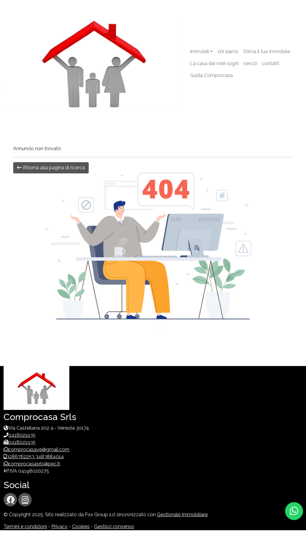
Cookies (81, 526)
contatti (270, 63)
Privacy (59, 526)
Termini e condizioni (25, 526)
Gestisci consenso (114, 526)
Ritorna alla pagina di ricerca (51, 167)
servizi (250, 63)
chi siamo (228, 51)
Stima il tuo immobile (266, 51)
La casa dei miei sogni (214, 63)
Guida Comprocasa (211, 75)
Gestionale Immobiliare (182, 514)
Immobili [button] (199, 51)
